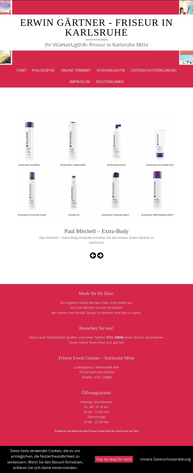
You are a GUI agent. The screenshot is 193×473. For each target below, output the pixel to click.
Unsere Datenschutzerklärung (165, 459)
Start (21, 70)
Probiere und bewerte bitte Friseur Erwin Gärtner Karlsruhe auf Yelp (97, 431)
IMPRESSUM (80, 81)
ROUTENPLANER (110, 81)
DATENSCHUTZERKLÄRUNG (154, 70)
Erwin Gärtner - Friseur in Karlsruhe (96, 27)
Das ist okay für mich (114, 459)
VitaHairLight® (111, 70)
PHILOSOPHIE (43, 70)
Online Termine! (75, 70)
